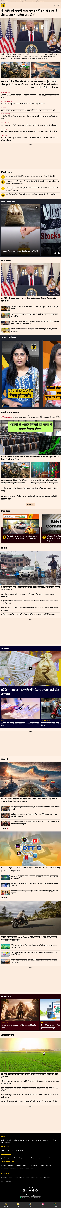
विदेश (54, 1140)
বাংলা (28, 1)
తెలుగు (15, 1)
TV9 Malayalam (5, 1168)
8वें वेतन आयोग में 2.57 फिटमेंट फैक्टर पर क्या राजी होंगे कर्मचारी (30, 692)
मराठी (19, 1)
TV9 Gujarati (26, 1166)
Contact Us (4, 1178)
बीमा (33, 1140)
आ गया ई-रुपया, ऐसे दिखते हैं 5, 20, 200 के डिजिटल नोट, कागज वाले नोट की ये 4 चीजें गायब (32, 176)
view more (30, 504)
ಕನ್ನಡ (11, 1)
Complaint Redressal (45, 1178)
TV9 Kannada (33, 1166)
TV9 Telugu (10, 1166)
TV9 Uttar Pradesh (29, 1168)
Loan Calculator (6, 1154)
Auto (4, 898)
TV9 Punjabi (20, 1168)
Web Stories (8, 202)
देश (51, 1140)
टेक (2, 1143)
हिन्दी (2, 1)
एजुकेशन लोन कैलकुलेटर (44, 1158)
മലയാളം (42, 1)
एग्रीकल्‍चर (7, 1143)
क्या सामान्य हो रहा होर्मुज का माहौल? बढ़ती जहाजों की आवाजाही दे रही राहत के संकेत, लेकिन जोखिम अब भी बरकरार (45, 84)
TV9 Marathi (18, 1166)
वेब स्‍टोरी (22, 1150)
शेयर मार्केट (9, 1140)
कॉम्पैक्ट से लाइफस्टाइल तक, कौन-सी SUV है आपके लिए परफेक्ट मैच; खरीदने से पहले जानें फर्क (34, 961)
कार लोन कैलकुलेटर (31, 1158)
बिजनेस (3, 1140)
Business (3, 129)
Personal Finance (6, 102)
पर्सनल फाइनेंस (18, 1140)
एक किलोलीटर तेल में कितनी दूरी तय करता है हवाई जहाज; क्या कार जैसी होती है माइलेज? (31, 194)
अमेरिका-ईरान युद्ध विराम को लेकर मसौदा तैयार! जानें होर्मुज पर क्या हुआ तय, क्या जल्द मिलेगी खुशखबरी (34, 815)
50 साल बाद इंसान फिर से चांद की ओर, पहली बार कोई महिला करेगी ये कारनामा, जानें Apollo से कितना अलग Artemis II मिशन (32, 182)
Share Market (5, 93)
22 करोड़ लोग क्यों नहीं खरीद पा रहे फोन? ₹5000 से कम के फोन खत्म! (20, 724)
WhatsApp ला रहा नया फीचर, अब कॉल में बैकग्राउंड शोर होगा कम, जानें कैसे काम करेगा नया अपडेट (34, 877)
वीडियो (17, 1150)
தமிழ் (37, 1)
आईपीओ (38, 1140)
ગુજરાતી (24, 1)
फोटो (12, 1150)
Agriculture (7, 1035)
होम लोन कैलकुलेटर (6, 1158)
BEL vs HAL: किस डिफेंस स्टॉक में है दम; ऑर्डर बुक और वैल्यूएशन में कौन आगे (15, 83)
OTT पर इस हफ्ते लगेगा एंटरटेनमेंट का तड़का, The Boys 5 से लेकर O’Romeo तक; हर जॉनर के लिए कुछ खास (30, 870)
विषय (7, 1150)
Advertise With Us (19, 1178)
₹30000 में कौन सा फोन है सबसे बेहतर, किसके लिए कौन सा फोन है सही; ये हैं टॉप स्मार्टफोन (34, 892)
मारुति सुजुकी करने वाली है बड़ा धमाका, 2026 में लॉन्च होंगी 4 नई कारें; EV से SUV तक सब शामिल (34, 954)
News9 (6, 1)
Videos (5, 649)
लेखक (2, 1150)
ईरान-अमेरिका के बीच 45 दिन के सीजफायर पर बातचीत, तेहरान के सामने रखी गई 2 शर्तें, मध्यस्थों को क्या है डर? (35, 823)
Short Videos (8, 338)
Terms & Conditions (6, 1181)
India (4, 548)
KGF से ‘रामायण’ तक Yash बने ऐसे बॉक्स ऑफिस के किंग (19, 1026)
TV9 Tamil (48, 1166)
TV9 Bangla (41, 1166)
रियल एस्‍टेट (45, 1140)
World (3, 108)
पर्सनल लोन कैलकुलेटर (19, 1158)
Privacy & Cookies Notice (32, 1178)
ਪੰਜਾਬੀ (33, 1)
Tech (2, 721)
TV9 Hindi (3, 1166)
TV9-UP (48, 1)
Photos (5, 997)
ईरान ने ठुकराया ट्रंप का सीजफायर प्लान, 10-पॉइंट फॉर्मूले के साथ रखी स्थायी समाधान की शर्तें (35, 808)
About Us (10, 1178)
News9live (13, 1168)
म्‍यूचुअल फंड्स (26, 1140)
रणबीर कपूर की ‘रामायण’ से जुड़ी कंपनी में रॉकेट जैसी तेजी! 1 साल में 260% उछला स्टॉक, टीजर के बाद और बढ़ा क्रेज (32, 189)
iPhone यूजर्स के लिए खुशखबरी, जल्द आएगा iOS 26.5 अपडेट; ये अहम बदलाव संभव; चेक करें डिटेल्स (35, 885)
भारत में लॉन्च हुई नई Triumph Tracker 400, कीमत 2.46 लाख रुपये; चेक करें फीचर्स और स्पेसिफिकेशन (29, 939)
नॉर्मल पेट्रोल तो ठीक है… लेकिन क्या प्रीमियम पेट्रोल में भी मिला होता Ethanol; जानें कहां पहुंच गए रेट (34, 946)
